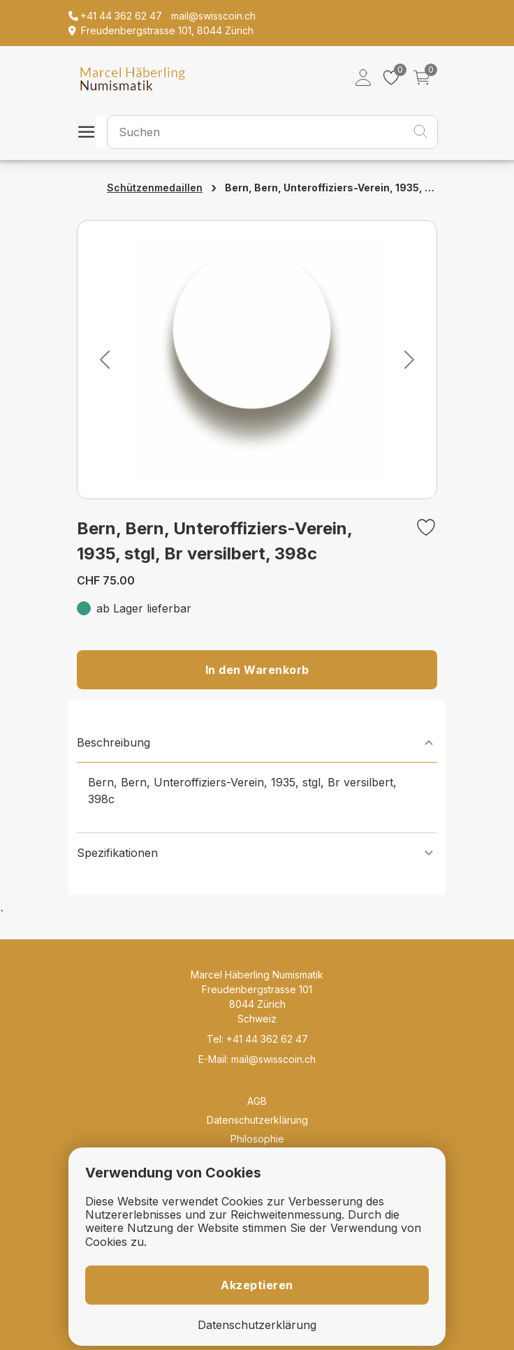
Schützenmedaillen (155, 187)
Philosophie (257, 1139)
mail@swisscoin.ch (273, 1059)
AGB (257, 1101)
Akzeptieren (257, 1285)
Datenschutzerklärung (257, 1120)
